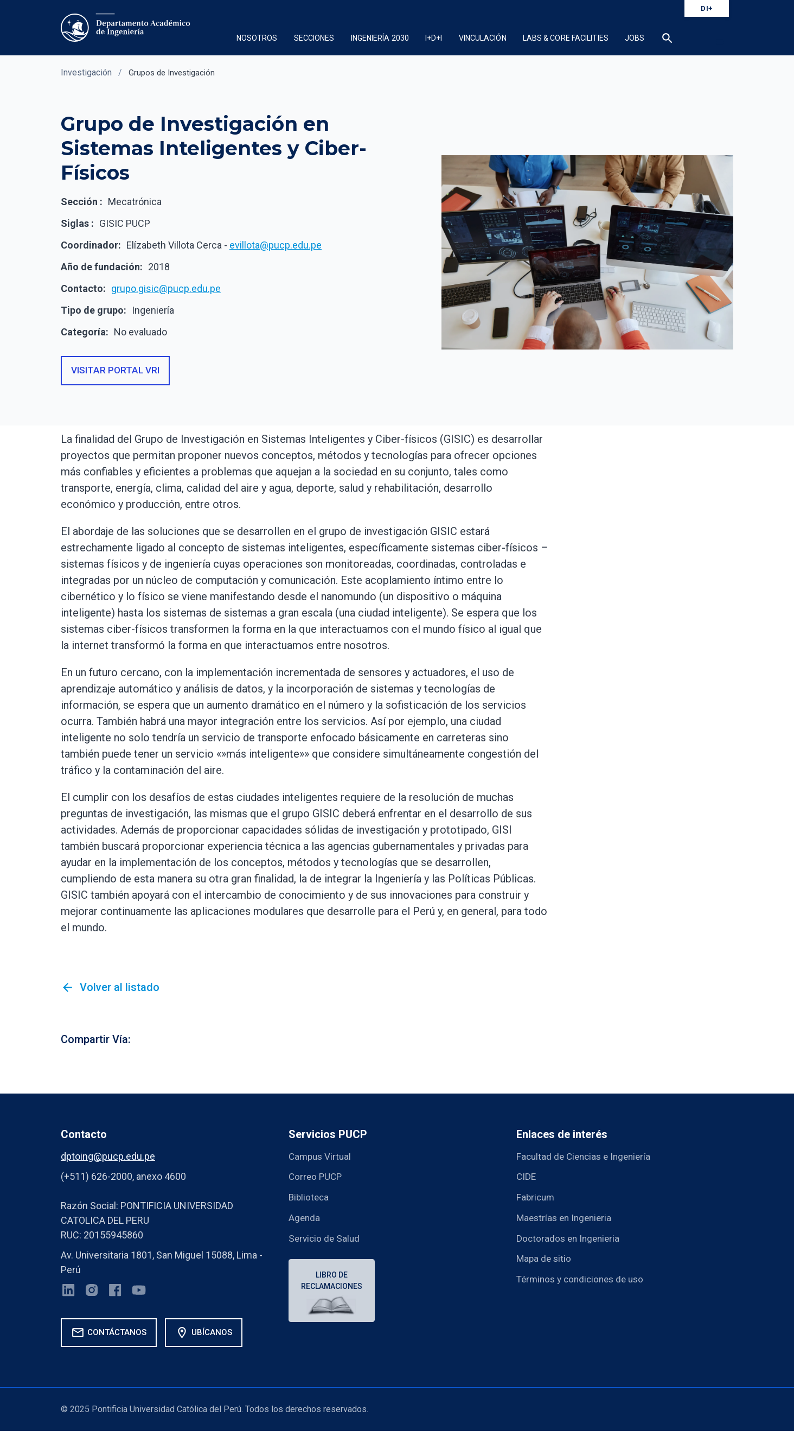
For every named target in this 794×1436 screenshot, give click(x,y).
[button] (667, 39)
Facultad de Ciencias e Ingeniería (586, 1158)
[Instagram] (93, 1295)
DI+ (707, 8)
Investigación (86, 72)
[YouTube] (142, 1295)
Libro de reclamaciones (332, 1282)
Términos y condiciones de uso (583, 1279)
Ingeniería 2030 (380, 38)
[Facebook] (118, 1295)
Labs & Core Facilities (566, 38)
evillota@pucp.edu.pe (275, 245)
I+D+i (434, 38)
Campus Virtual (321, 1158)
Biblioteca (310, 1198)
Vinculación (483, 38)
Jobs (634, 38)
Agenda (305, 1218)
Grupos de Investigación (175, 72)
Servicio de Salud (325, 1238)
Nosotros (257, 38)
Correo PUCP (316, 1178)
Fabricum (536, 1198)
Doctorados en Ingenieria (570, 1238)
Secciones (314, 38)
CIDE (526, 1178)
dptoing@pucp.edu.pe (108, 1158)
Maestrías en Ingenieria (566, 1218)
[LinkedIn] (69, 1295)
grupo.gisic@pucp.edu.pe (166, 288)
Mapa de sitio (544, 1259)
